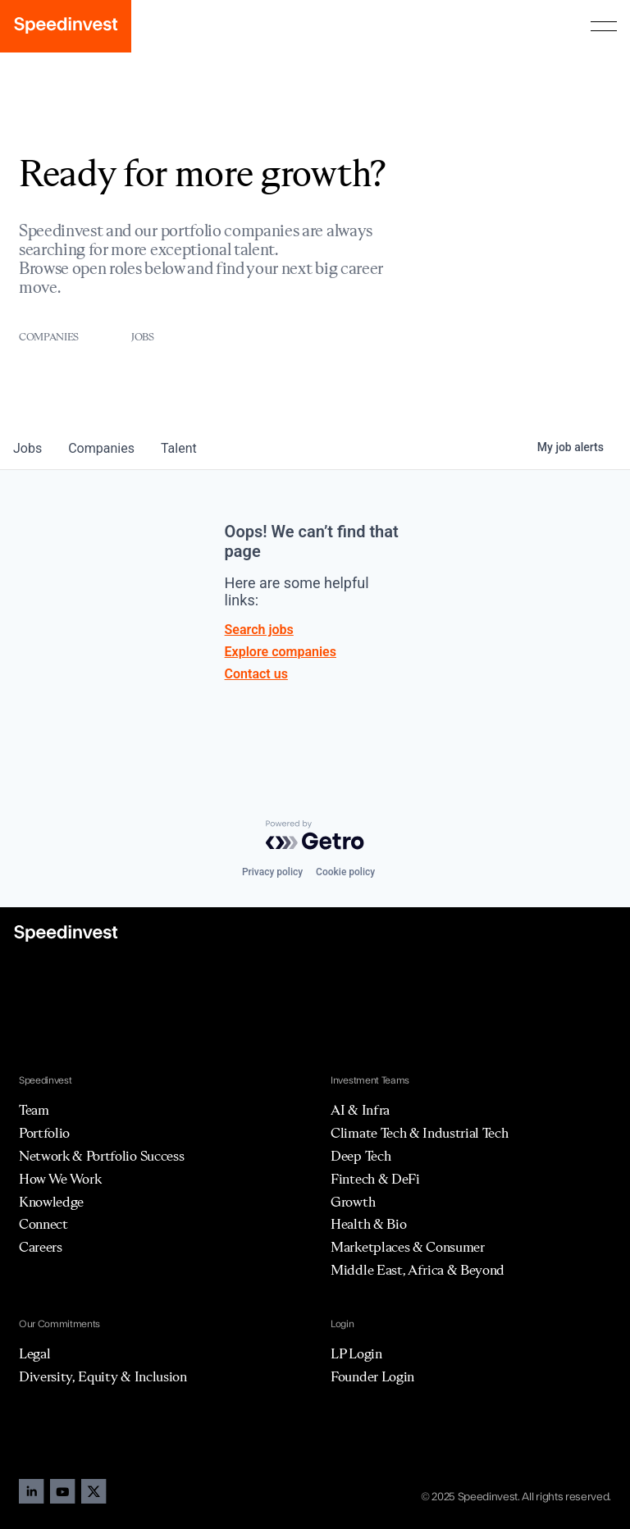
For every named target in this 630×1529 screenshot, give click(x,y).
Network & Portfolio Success (101, 1156)
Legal (34, 1353)
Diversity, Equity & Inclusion (103, 1376)
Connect (43, 1224)
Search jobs (259, 629)
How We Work (60, 1179)
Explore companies (280, 652)
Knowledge (51, 1202)
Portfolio (44, 1133)
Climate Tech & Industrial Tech (419, 1133)
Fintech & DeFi (375, 1179)
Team (34, 1110)
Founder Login (372, 1376)
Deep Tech (360, 1156)
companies (101, 448)
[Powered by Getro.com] (315, 835)
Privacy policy (272, 872)
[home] (65, 26)
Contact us (256, 674)
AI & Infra (360, 1110)
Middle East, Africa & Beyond (417, 1270)
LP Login (356, 1353)
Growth (353, 1202)
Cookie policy (345, 872)
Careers (40, 1247)
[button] (604, 26)
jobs (27, 448)
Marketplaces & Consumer (408, 1247)
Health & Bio (368, 1224)
